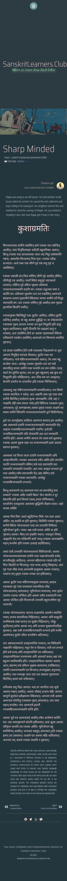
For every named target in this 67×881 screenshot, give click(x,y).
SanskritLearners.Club (35, 64)
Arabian (20, 161)
